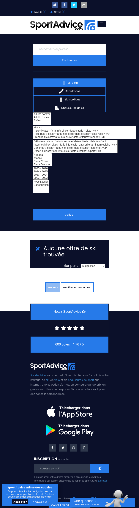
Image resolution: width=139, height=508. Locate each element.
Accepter (20, 502)
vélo (57, 380)
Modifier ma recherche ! (77, 287)
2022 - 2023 (40, 177)
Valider (69, 215)
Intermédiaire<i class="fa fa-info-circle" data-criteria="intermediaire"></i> (75, 144)
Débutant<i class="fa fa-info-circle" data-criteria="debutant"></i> (75, 141)
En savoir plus (39, 502)
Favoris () (38, 12)
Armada (42, 155)
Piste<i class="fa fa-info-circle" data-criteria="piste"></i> (84, 130)
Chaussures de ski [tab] (69, 108)
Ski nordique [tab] (69, 99)
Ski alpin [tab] (69, 83)
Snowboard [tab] (69, 91)
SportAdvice (38, 375)
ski (47, 380)
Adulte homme (42, 114)
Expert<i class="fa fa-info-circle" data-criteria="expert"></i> (75, 151)
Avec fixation (41, 181)
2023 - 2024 (40, 174)
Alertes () (58, 12)
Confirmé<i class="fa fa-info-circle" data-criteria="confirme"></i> (75, 147)
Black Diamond (42, 164)
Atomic (42, 158)
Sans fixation (41, 185)
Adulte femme (42, 117)
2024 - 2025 (40, 171)
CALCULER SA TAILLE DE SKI (69, 505)
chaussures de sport (81, 380)
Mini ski (84, 127)
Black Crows (42, 161)
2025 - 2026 (40, 168)
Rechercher (69, 60)
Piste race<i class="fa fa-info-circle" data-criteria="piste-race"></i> (84, 133)
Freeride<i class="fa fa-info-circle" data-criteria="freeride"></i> (84, 137)
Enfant (42, 120)
